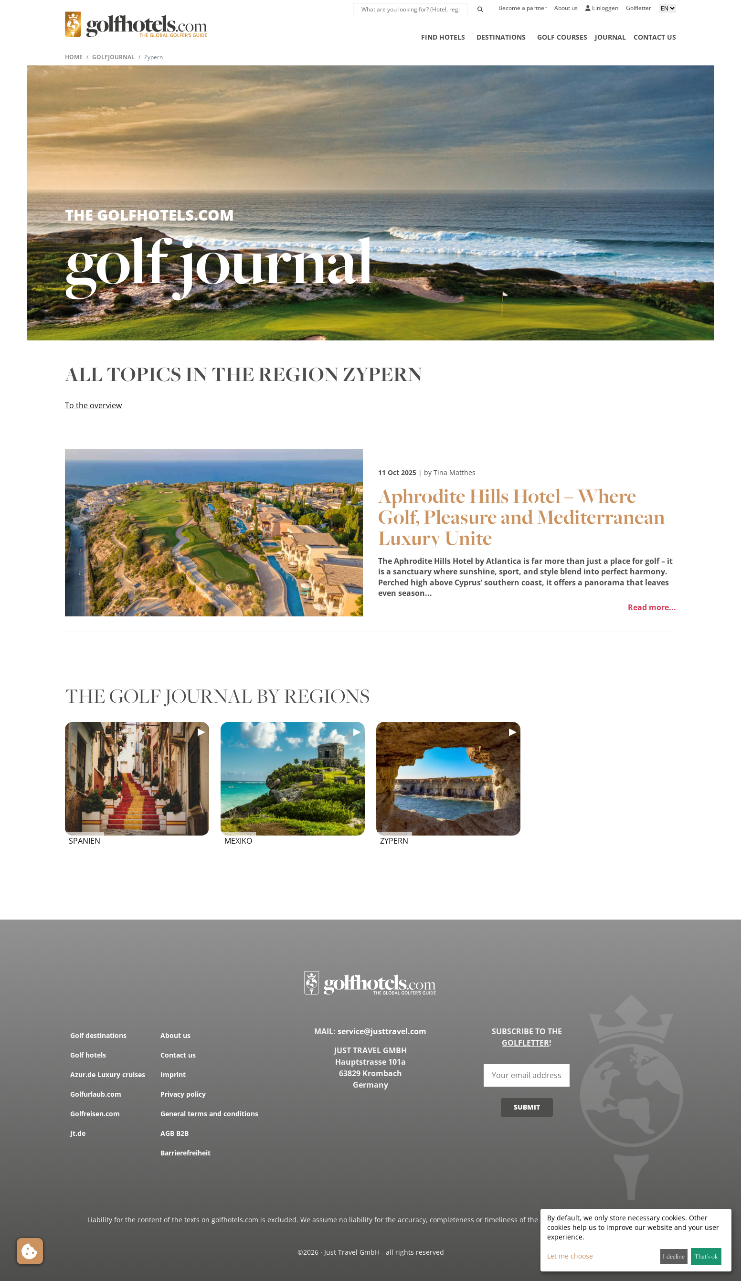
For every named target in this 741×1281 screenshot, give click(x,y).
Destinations (501, 37)
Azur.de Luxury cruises (107, 1074)
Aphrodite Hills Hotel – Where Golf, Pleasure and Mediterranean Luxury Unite (521, 516)
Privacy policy (183, 1094)
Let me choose (570, 1255)
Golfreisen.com (95, 1113)
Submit (527, 1107)
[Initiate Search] (480, 9)
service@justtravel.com (382, 1031)
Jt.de (77, 1133)
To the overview (93, 405)
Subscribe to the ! (527, 1037)
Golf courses (562, 37)
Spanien (84, 841)
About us (566, 8)
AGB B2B (174, 1133)
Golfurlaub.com (95, 1094)
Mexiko (238, 841)
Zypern (394, 841)
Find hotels (443, 37)
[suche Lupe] (410, 9)
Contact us (655, 37)
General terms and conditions (209, 1113)
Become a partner (522, 8)
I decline (674, 1256)
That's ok (706, 1256)
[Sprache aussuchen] (667, 8)
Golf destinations (98, 1035)
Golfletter (638, 8)
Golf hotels (88, 1054)
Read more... (652, 607)
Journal (610, 37)
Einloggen (601, 8)
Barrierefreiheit (185, 1152)
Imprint (173, 1074)
